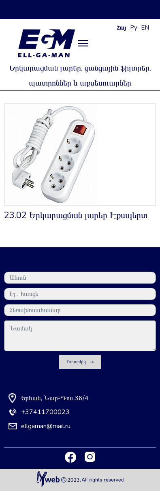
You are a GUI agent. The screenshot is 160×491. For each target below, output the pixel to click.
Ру (133, 28)
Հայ (121, 28)
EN (145, 28)
